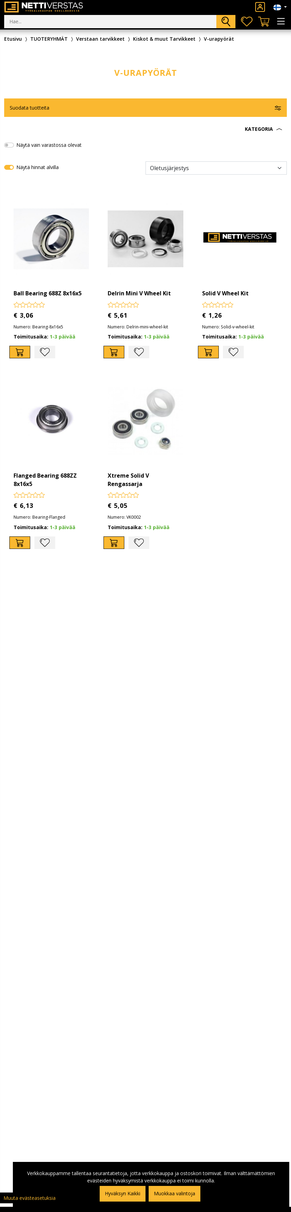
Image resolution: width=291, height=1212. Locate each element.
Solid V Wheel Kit (225, 293)
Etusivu (13, 38)
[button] (145, 129)
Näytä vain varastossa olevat (49, 145)
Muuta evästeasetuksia (29, 1198)
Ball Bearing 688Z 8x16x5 (48, 293)
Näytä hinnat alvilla (37, 167)
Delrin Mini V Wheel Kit (139, 293)
